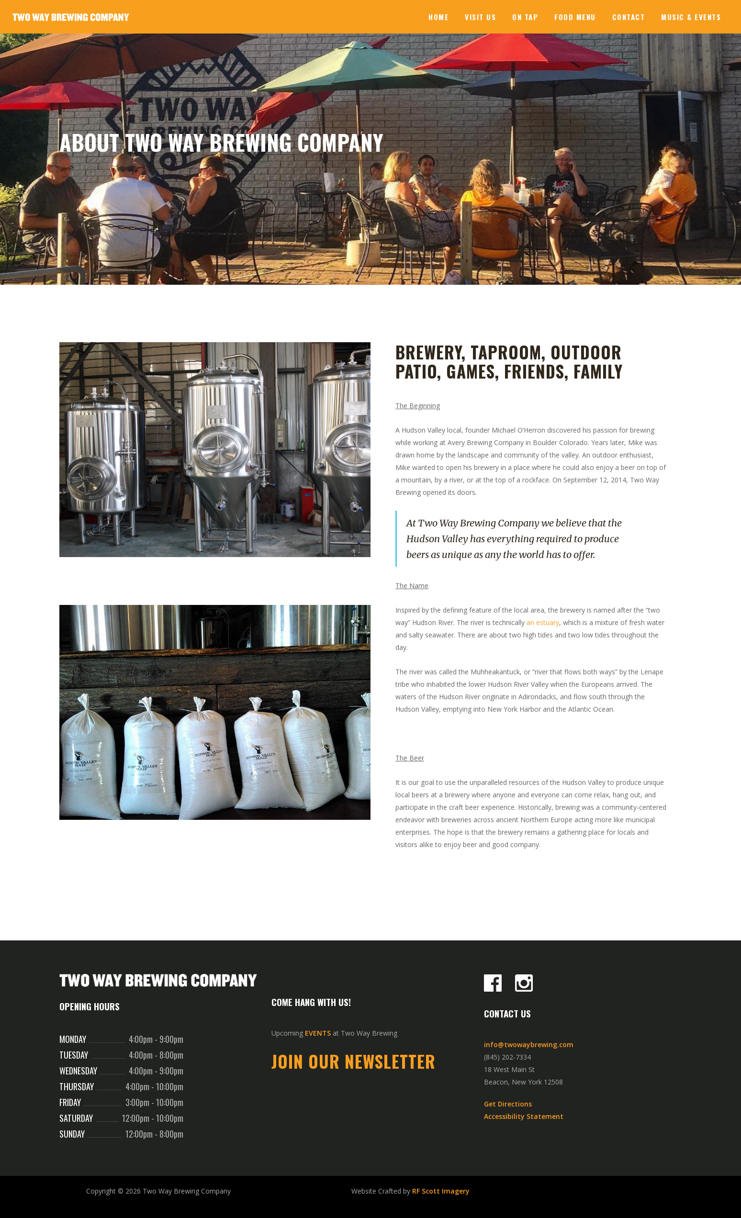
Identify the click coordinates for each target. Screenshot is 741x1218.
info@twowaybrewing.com (528, 1044)
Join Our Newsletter (353, 1061)
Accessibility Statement (523, 1116)
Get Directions (508, 1103)
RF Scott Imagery (441, 1191)
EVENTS (318, 1033)
